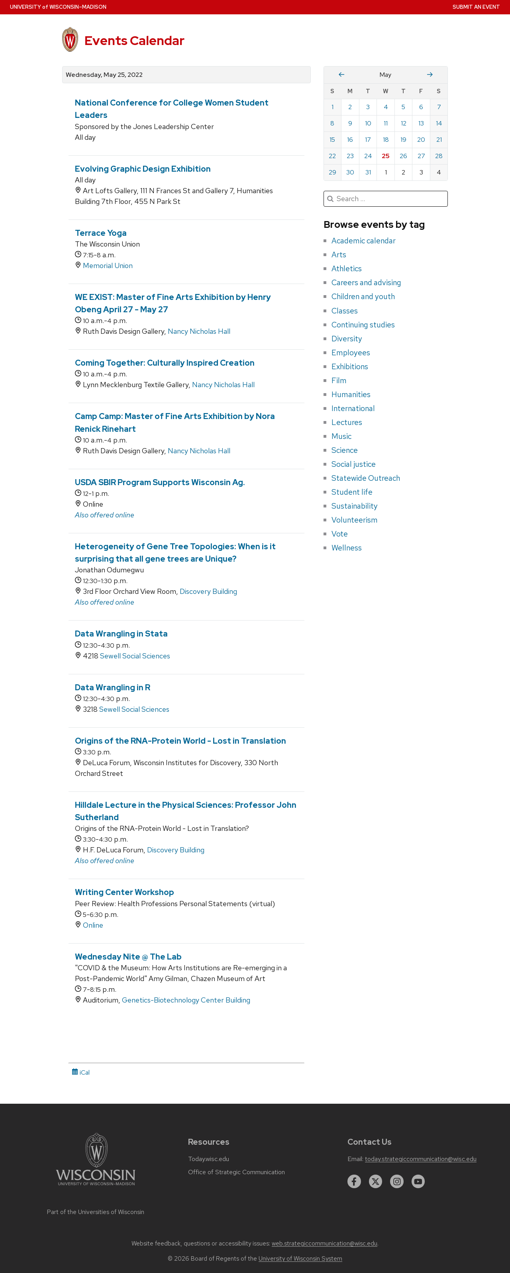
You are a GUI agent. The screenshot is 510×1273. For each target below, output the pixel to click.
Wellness (347, 547)
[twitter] (375, 1181)
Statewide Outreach (366, 478)
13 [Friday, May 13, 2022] (421, 123)
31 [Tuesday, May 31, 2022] (368, 172)
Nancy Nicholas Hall (199, 331)
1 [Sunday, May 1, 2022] (332, 107)
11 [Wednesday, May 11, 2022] (386, 123)
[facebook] (354, 1181)
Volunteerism (355, 520)
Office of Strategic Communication (236, 1172)
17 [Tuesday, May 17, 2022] (368, 139)
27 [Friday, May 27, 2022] (421, 156)
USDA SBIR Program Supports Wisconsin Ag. (160, 482)
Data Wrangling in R (112, 687)
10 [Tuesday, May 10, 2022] (368, 123)
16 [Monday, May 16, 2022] (350, 139)
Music (341, 436)
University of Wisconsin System (300, 1259)
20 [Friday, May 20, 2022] (421, 139)
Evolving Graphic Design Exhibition (143, 169)
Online (93, 925)
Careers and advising (366, 282)
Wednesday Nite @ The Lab (128, 957)
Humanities (351, 394)
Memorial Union (108, 265)
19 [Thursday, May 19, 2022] (403, 139)
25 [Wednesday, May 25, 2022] (386, 156)
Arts (339, 254)
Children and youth (363, 296)
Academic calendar (364, 240)
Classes (345, 311)
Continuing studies (363, 324)
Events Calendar (134, 40)
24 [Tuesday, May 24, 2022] (368, 156)
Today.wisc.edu (208, 1159)
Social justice (354, 464)
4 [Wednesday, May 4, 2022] (386, 107)
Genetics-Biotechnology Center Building (186, 1000)
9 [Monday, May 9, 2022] (350, 123)
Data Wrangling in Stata (121, 634)
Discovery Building (208, 591)
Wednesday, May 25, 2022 (104, 74)
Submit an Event (476, 7)
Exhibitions (350, 366)
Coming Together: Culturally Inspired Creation (165, 363)
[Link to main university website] (95, 1187)
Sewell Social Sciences (135, 655)
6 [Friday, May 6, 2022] (421, 107)
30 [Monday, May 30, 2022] (350, 172)
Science (345, 450)
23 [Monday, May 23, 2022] (350, 156)
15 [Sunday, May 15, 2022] (332, 139)
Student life (352, 492)
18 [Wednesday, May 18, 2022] (386, 139)
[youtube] (418, 1181)
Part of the (95, 1212)
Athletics (347, 268)
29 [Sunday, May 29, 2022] (332, 172)
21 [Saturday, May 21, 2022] (439, 139)
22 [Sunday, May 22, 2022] (332, 156)
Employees (351, 352)
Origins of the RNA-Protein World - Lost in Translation (180, 741)
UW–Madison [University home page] (58, 7)
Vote (340, 534)
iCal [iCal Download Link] (81, 1072)
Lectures (347, 422)
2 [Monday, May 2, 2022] (350, 107)
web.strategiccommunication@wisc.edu (324, 1244)
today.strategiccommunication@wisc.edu (421, 1159)
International (353, 408)
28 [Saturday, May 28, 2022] (439, 156)
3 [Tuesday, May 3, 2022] (368, 107)
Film (339, 380)
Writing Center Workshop (124, 892)
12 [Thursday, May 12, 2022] (403, 123)
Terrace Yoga (101, 233)
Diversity (347, 338)
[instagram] (397, 1181)
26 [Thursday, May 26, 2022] (403, 156)
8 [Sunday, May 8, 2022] (332, 123)
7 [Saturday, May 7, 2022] (439, 107)
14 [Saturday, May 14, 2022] (439, 123)
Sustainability (355, 506)
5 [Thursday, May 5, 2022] (403, 107)
